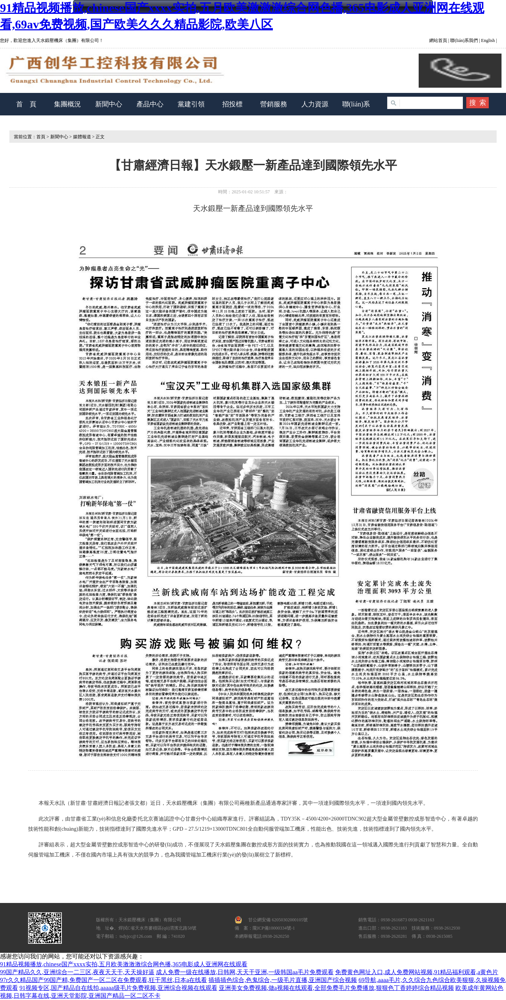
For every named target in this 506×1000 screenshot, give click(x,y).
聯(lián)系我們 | (464, 40)
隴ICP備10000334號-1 (274, 928)
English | (488, 40)
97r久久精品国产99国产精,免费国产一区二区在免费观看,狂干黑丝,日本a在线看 (103, 980)
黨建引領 (191, 104)
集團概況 (67, 104)
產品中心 (149, 104)
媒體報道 (82, 136)
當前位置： (22, 136)
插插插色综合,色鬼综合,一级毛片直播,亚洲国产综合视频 (282, 980)
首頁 (40, 136)
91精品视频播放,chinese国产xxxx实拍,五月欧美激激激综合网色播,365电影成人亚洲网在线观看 (123, 964)
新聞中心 (108, 104)
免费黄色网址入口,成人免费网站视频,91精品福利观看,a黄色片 (416, 972)
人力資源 (314, 104)
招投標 (232, 104)
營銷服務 (273, 104)
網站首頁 (438, 40)
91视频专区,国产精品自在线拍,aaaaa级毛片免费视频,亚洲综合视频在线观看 (118, 988)
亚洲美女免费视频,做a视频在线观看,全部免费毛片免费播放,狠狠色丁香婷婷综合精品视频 (336, 988)
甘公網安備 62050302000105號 (278, 919)
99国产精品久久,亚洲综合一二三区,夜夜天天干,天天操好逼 (77, 972)
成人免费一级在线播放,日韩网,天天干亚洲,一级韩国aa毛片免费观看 (245, 972)
